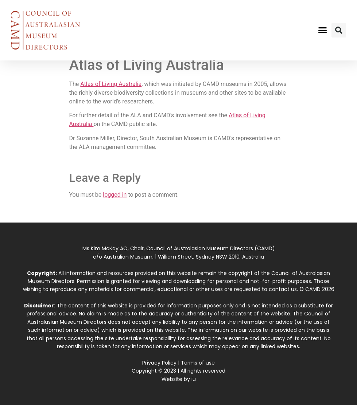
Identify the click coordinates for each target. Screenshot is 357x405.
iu (193, 379)
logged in (115, 194)
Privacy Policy (159, 362)
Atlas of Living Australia (110, 83)
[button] (323, 30)
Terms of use (198, 362)
